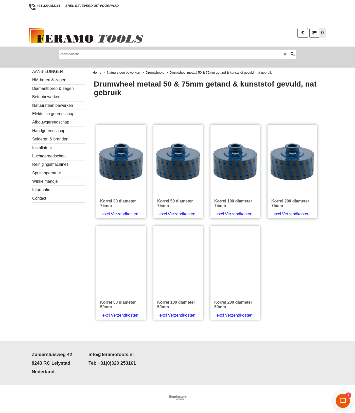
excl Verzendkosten (120, 214)
